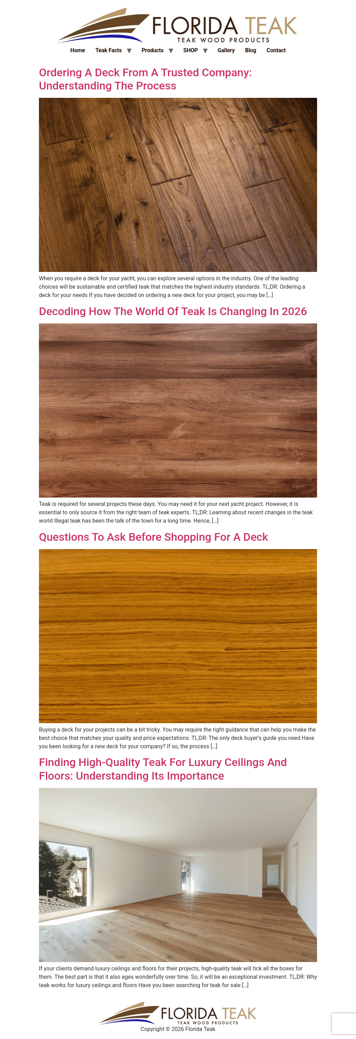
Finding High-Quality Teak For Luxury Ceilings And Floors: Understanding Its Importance (163, 769)
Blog (250, 50)
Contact (276, 50)
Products (152, 50)
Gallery (226, 50)
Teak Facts (108, 50)
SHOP (190, 50)
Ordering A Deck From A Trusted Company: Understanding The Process (145, 79)
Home (77, 50)
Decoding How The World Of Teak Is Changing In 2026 (173, 311)
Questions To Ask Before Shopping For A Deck (153, 537)
